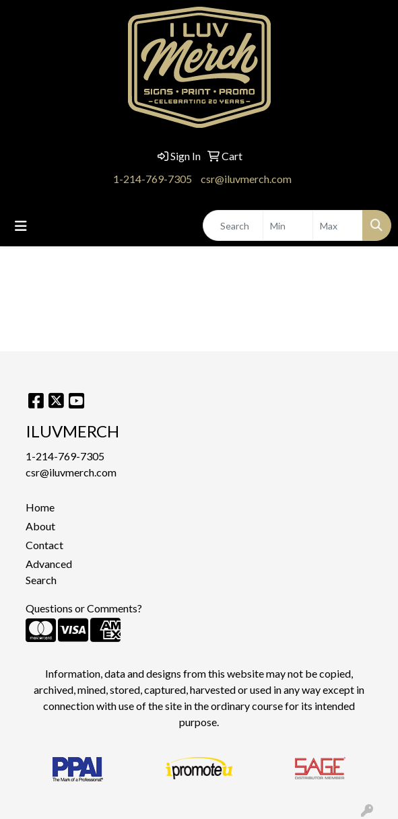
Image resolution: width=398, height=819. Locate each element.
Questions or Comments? (84, 608)
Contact (44, 544)
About (40, 526)
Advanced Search (49, 571)
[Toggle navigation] (21, 226)
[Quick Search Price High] (337, 225)
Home (40, 507)
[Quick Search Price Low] (288, 225)
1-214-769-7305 (152, 178)
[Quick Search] (233, 225)
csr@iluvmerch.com (246, 178)
